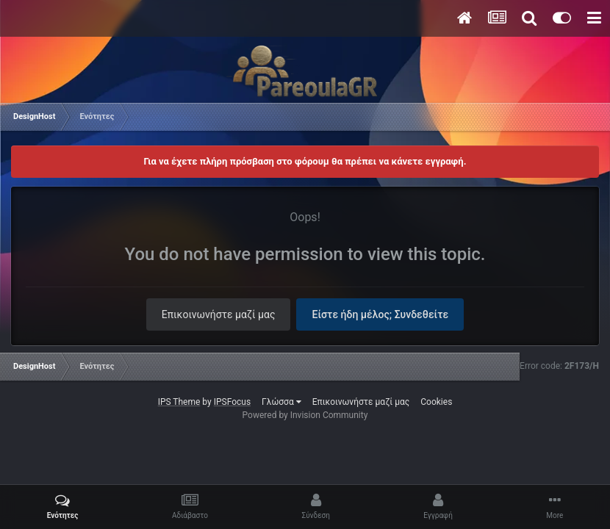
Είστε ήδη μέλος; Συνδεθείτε (380, 314)
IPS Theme (179, 402)
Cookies (436, 402)
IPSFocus (232, 402)
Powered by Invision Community (305, 415)
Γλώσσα (281, 402)
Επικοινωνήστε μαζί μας (219, 314)
